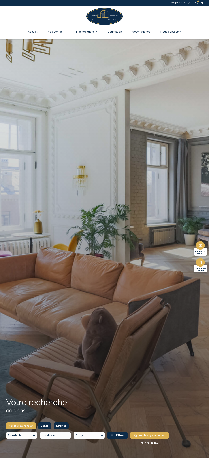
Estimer (61, 428)
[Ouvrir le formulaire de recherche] (117, 437)
